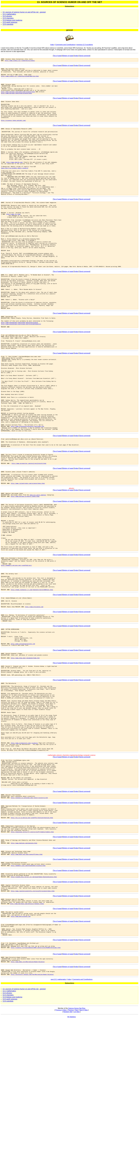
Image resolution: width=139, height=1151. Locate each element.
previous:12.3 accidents (85, 44)
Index (52, 44)
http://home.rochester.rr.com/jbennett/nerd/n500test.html (32, 674)
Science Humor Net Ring (76, 1140)
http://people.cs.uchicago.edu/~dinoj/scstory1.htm (29, 912)
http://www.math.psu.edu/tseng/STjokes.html (26, 974)
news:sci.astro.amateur (38, 564)
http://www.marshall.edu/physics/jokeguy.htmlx (27, 1028)
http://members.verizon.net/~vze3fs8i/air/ (16, 646)
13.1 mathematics (9, 14)
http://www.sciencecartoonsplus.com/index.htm (27, 488)
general (69, 30)
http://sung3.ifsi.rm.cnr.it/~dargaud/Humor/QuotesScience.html (34, 998)
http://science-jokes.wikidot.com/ (13, 129)
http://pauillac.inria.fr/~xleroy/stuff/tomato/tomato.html (32, 950)
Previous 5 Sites (61, 1142)
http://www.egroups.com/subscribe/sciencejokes (18, 96)
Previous (71, 1142)
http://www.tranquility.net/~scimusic (24, 849)
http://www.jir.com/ (13, 238)
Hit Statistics (71, 1148)
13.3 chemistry (8, 18)
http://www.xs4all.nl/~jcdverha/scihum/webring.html (20, 78)
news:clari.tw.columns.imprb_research (14, 184)
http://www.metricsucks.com (20, 1042)
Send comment (84, 56)
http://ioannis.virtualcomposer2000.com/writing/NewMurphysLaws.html (36, 1077)
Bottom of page (68, 56)
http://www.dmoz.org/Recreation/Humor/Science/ (28, 1092)
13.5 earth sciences (10, 22)
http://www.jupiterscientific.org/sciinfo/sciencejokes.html (32, 1014)
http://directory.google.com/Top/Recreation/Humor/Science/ (32, 1106)
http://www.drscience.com (34, 693)
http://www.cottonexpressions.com (23, 734)
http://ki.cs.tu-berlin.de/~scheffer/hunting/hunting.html (32, 934)
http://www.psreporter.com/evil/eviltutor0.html (29, 529)
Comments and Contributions (65, 44)
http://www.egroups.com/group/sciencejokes (16, 97)
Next (76, 1142)
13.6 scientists (8, 24)
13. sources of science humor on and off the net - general (24, 12)
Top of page (57, 56)
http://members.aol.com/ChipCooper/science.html (28, 986)
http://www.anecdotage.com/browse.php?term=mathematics (21, 367)
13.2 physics (7, 16)
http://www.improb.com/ (14, 177)
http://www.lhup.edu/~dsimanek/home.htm (25, 750)
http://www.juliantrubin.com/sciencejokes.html (28, 552)
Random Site (67, 1143)
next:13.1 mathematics (58, 1111)
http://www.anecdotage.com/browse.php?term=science (19, 366)
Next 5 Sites (83, 1142)
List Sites (77, 1143)
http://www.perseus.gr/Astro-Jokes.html (25, 566)
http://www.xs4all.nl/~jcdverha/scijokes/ (20, 61)
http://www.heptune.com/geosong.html (24, 962)
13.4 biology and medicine (12, 20)
